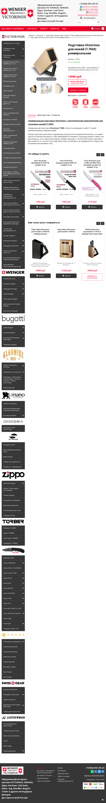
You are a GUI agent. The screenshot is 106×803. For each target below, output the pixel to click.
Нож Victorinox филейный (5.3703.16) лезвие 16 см (40, 164)
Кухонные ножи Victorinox (9, 57)
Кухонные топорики (10, 120)
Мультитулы (8, 457)
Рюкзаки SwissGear (10, 690)
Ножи (5, 741)
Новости (55, 29)
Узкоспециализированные (12, 163)
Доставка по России (44, 776)
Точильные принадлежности (9, 230)
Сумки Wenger (8, 294)
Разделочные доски (10, 168)
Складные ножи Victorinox (9, 50)
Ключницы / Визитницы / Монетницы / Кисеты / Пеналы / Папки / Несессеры (12, 380)
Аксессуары (7, 677)
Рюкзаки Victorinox (10, 241)
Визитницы (7, 672)
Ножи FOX (7, 604)
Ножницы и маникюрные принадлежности (9, 196)
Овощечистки (8, 109)
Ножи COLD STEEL (10, 573)
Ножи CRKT (7, 599)
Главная (31, 36)
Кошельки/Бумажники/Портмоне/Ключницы (11, 410)
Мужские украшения (11, 506)
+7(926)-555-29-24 (88, 3)
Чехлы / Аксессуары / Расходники (11, 490)
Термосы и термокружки (12, 467)
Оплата (43, 29)
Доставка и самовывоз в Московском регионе (46, 772)
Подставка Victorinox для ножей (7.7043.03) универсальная (40, 233)
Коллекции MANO (9, 416)
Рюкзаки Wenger (9, 284)
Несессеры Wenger (10, 299)
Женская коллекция (10, 311)
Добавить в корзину (79, 91)
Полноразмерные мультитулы (10, 725)
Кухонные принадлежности (9, 130)
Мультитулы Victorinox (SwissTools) (11, 182)
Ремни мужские (9, 388)
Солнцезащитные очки (11, 511)
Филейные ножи (8, 86)
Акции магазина (43, 779)
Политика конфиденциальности (65, 781)
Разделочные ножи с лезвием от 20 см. (10, 76)
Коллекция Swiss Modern (11, 153)
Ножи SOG (7, 583)
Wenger (60, 768)
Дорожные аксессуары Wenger (11, 305)
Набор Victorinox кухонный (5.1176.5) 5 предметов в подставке (92, 235)
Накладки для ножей (11, 217)
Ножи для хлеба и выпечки (9, 97)
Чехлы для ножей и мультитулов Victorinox (11, 204)
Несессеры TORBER (10, 538)
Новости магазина (44, 782)
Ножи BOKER (8, 589)
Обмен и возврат (63, 777)
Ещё (64, 29)
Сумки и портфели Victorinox (10, 252)
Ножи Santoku (8, 91)
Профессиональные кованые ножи (10, 143)
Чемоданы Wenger (10, 289)
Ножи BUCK (7, 578)
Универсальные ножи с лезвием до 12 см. (11, 63)
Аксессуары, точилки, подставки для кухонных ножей (11, 174)
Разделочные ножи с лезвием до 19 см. (10, 70)
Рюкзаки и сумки (9, 667)
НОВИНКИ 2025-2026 (11, 44)
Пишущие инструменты (12, 642)
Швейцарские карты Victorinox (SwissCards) (11, 189)
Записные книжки (9, 657)
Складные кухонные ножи (12, 158)
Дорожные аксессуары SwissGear (11, 706)
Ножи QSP (7, 624)
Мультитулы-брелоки (11, 736)
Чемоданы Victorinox (11, 246)
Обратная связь (63, 774)
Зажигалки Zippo (9, 484)
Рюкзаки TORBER (9, 528)
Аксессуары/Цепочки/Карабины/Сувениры (11, 223)
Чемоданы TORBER (10, 543)
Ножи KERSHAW (9, 563)
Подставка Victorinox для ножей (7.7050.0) (66, 232)
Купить (40, 208)
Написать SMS (92, 12)
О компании (61, 771)
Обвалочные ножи (9, 82)
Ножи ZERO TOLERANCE (12, 568)
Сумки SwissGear (9, 700)
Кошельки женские (10, 652)
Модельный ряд (9, 751)
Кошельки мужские (10, 647)
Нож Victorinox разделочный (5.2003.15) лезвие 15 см (66, 165)
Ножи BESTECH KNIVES (12, 614)
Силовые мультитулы (11, 731)
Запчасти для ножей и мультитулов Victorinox (11, 211)
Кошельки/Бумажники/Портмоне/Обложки (11, 259)
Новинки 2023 (8, 558)
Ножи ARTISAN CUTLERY (12, 609)
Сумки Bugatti (8, 328)
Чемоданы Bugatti (10, 345)
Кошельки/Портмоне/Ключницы (11, 339)
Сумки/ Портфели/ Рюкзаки (10, 366)
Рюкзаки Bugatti (9, 333)
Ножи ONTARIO (9, 594)
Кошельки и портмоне (11, 501)
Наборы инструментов (11, 462)
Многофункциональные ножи (12, 451)
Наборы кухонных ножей (12, 125)
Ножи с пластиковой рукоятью (10, 103)
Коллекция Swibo (9, 149)
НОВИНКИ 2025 (9, 279)
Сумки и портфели (10, 404)
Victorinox (40, 36)
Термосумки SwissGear (11, 712)
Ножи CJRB (7, 619)
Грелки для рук (8, 496)
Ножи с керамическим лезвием (11, 114)
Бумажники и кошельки (12, 372)
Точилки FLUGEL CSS (11, 629)
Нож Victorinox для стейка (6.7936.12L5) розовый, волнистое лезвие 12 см (92, 165)
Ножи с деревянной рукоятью (10, 137)
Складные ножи (9, 445)
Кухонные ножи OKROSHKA (9, 429)
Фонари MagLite (9, 236)
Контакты (32, 29)
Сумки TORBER (8, 533)
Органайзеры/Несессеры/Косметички (12, 266)
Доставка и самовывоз (13, 29)
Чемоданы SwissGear (11, 695)
